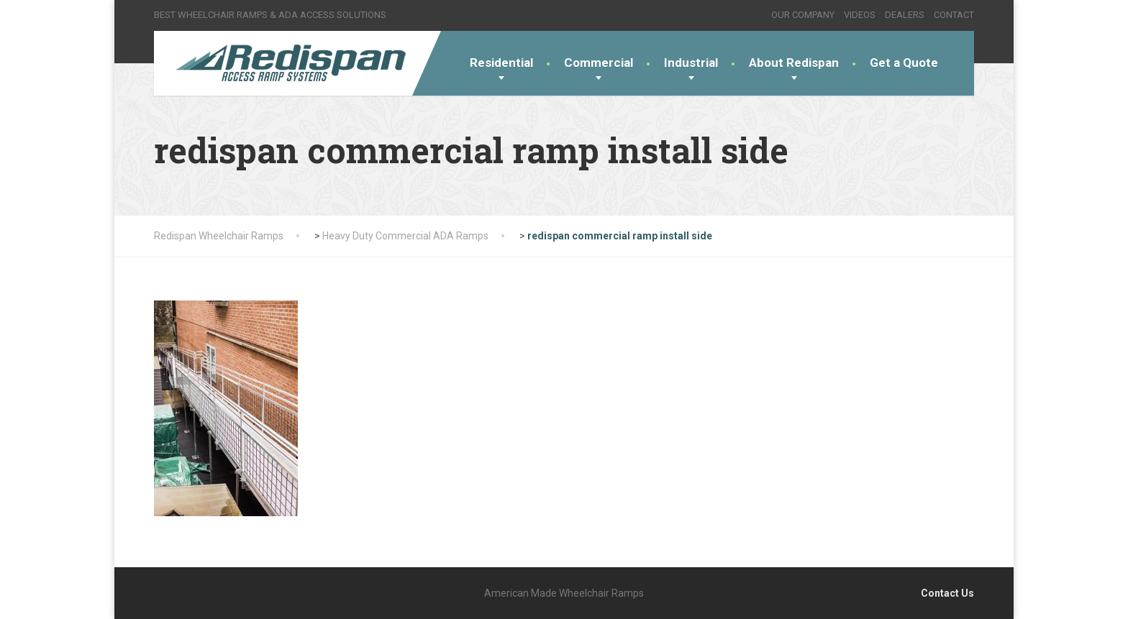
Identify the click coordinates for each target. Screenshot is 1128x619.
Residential (501, 62)
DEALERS (904, 14)
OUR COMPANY (802, 14)
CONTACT (954, 14)
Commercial (598, 62)
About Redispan (794, 62)
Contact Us (947, 593)
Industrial (691, 62)
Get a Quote (904, 62)
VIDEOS (859, 14)
